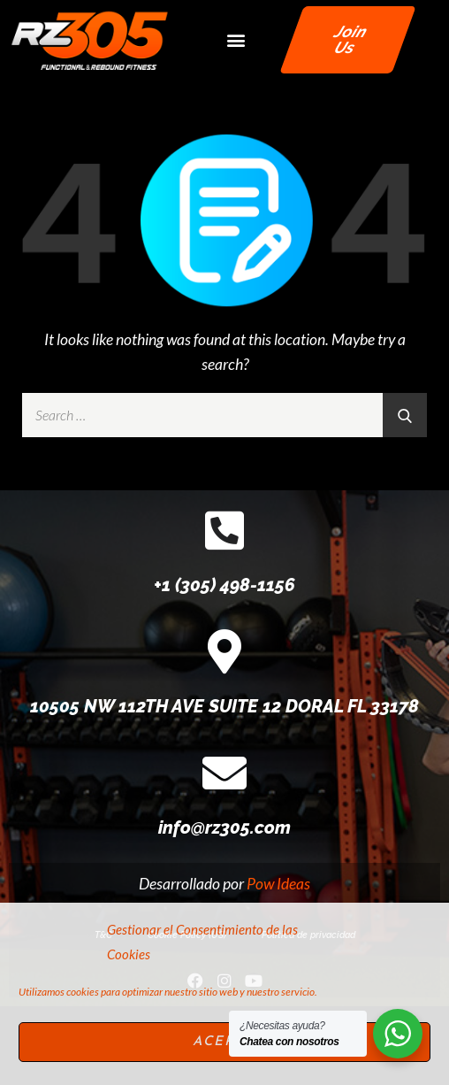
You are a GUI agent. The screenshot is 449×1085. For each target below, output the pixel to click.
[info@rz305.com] (224, 851)
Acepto (225, 1042)
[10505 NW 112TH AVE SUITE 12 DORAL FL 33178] (224, 730)
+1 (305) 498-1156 (224, 663)
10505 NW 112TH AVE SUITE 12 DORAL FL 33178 (224, 785)
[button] (235, 39)
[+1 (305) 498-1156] (224, 609)
